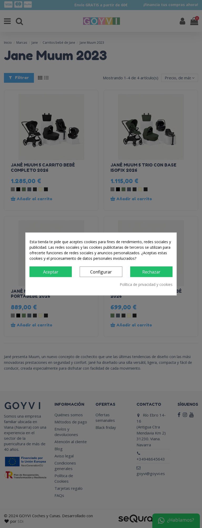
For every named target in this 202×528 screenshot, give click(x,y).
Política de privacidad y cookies (146, 284)
